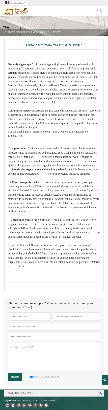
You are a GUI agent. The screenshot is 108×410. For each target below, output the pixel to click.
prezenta (15, 377)
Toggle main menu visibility (91, 9)
